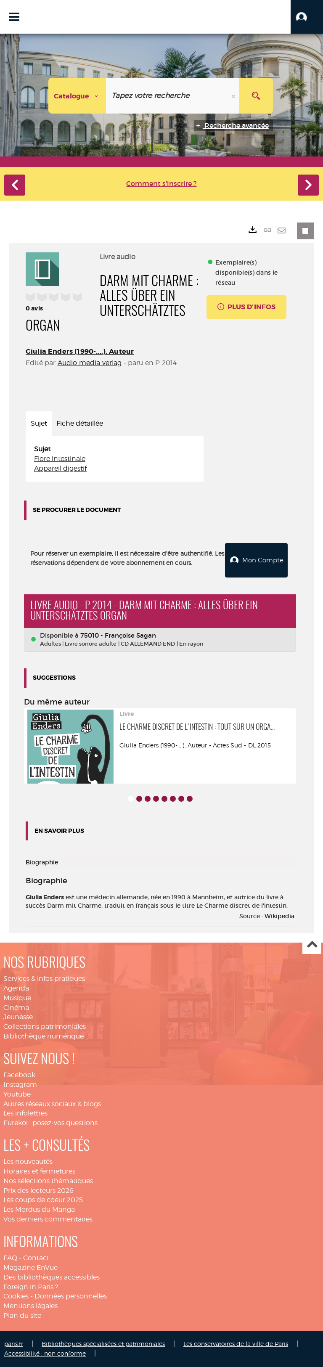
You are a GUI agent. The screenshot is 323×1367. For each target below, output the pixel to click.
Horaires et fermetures (39, 1171)
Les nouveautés (28, 1162)
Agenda (16, 988)
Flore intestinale (59, 459)
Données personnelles (70, 1296)
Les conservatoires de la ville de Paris (235, 1343)
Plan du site (22, 1315)
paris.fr (13, 1343)
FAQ (10, 1258)
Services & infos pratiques (44, 979)
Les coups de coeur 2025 (43, 1200)
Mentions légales (30, 1306)
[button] (307, 17)
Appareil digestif (60, 468)
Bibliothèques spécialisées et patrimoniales (103, 1343)
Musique (17, 998)
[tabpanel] (114, 459)
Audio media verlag (90, 363)
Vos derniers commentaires (48, 1219)
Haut (311, 945)
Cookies (16, 1296)
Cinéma (16, 1008)
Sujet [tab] (39, 423)
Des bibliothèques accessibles (51, 1277)
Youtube (17, 1094)
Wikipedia (279, 916)
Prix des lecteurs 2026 (38, 1191)
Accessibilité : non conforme (45, 1353)
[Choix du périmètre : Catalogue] (77, 96)
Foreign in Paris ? (30, 1287)
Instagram (20, 1085)
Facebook (19, 1075)
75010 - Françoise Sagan (118, 635)
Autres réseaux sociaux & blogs (52, 1104)
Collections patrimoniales (44, 1027)
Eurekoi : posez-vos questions (50, 1123)
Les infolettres (25, 1113)
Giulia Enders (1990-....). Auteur (80, 351)
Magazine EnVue (30, 1268)
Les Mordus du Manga (39, 1209)
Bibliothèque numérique (43, 1036)
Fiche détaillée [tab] (79, 423)
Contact (36, 1258)
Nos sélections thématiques (48, 1181)
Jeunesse (18, 1017)
